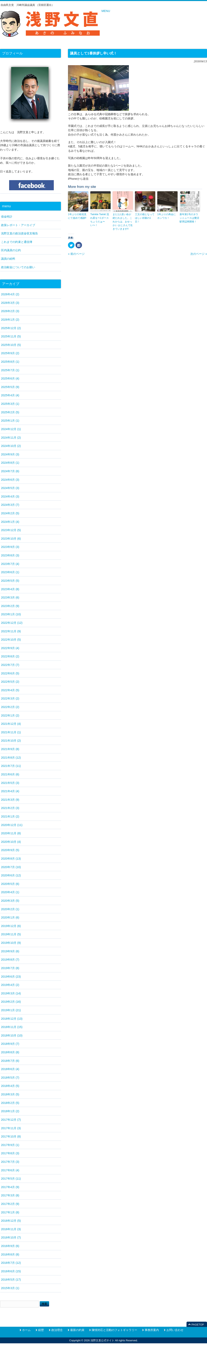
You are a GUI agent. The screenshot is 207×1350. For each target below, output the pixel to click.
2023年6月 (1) (10, 572)
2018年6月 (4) (10, 1069)
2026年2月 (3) (10, 311)
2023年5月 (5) (10, 580)
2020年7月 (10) (11, 867)
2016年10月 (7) (11, 1237)
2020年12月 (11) (12, 825)
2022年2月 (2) (10, 707)
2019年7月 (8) (10, 968)
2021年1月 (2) (10, 816)
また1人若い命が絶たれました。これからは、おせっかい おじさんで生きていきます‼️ (123, 221)
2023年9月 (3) (10, 547)
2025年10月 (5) (11, 345)
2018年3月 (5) (10, 1094)
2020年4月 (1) (10, 892)
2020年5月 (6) (10, 883)
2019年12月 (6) (11, 926)
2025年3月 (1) (10, 403)
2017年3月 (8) (10, 1195)
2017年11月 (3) (11, 1128)
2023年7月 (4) (10, 564)
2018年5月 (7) (10, 1077)
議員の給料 (8, 258)
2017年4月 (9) (10, 1187)
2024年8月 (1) (10, 462)
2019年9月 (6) (10, 951)
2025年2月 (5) (10, 412)
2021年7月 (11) (11, 765)
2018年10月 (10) (12, 1035)
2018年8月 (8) (10, 1052)
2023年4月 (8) (10, 589)
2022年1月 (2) (10, 715)
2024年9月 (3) (10, 454)
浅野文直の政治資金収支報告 (19, 233)
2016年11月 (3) (11, 1229)
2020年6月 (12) (11, 875)
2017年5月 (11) (11, 1178)
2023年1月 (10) (11, 614)
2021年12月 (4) (11, 723)
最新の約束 (77, 1330)
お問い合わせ (174, 1330)
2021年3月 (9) (10, 799)
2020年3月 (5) (10, 900)
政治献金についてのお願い (18, 267)
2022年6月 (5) (10, 673)
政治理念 (57, 1330)
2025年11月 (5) (11, 336)
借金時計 (6, 216)
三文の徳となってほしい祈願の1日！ (144, 218)
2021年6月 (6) (10, 774)
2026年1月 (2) (10, 319)
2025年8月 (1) (10, 361)
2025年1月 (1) (10, 420)
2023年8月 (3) (10, 555)
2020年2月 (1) (10, 909)
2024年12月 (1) (11, 429)
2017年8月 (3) (10, 1153)
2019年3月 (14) (11, 993)
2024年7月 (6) (10, 471)
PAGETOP (198, 1324)
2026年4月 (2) (10, 294)
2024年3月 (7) (10, 504)
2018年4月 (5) (10, 1085)
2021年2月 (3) (10, 808)
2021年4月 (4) (10, 791)
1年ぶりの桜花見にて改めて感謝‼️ (77, 216)
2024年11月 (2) (11, 437)
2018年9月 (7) (10, 1043)
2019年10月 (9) (11, 942)
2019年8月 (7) (10, 959)
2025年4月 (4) (10, 395)
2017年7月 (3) (10, 1161)
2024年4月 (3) (10, 496)
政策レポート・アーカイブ (18, 225)
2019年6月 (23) (11, 976)
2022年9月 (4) (10, 648)
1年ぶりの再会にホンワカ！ (166, 216)
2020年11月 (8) (11, 833)
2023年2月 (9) (10, 606)
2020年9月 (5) (10, 850)
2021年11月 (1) (11, 732)
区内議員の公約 (11, 250)
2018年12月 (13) (12, 1018)
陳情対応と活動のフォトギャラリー (114, 1330)
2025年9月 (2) (10, 353)
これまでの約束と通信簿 (16, 241)
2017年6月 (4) (10, 1170)
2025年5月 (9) (10, 387)
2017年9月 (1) (10, 1145)
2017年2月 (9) (10, 1203)
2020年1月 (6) (10, 917)
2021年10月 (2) (11, 740)
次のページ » (198, 253)
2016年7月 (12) (11, 1262)
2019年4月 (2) (10, 984)
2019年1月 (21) (11, 1010)
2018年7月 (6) (10, 1060)
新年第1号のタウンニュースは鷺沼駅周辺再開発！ (189, 218)
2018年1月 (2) (10, 1111)
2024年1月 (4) (10, 521)
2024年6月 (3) (10, 479)
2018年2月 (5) (10, 1102)
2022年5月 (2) (10, 681)
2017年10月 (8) (11, 1136)
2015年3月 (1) (10, 1288)
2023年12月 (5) (11, 530)
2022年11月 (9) (11, 631)
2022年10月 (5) (11, 639)
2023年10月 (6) (11, 538)
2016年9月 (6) (10, 1246)
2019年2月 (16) (11, 1001)
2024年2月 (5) (10, 513)
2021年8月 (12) (11, 757)
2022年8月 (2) (10, 656)
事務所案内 (152, 1330)
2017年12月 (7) (11, 1119)
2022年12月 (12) (12, 622)
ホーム (26, 1330)
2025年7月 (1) (10, 370)
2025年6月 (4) (10, 378)
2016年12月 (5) (11, 1220)
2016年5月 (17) (11, 1279)
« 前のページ (76, 253)
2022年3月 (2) (10, 698)
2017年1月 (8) (10, 1212)
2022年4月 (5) (10, 690)
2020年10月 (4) (11, 841)
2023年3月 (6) (10, 597)
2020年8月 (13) (11, 858)
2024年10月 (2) (11, 446)
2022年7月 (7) (10, 664)
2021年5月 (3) (10, 782)
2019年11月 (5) (11, 934)
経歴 (41, 1330)
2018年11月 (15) (12, 1027)
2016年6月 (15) (11, 1271)
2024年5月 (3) (10, 488)
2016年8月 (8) (10, 1254)
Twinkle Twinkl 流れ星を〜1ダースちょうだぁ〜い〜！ (99, 220)
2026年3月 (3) (10, 302)
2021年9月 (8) (10, 749)
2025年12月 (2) (11, 328)
